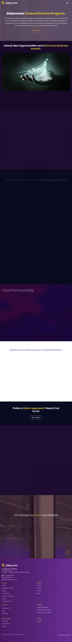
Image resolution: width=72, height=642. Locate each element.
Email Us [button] (36, 417)
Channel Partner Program (44, 610)
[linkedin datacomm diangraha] (66, 635)
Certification (5, 593)
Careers (4, 599)
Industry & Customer (8, 596)
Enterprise (5, 613)
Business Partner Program (44, 612)
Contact (39, 621)
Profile (4, 585)
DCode (39, 591)
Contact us (36, 30)
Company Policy (6, 601)
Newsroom (5, 621)
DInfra (38, 593)
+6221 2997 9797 (9, 577)
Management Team (8, 588)
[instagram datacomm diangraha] (62, 635)
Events (4, 626)
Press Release (6, 624)
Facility (4, 591)
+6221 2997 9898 (9, 575)
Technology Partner (42, 607)
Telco (3, 611)
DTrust (39, 588)
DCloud (39, 585)
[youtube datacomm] (69, 635)
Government (5, 608)
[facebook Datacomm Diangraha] (59, 635)
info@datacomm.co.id (10, 579)
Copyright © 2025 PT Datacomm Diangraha (13, 634)
